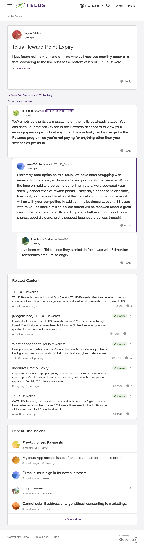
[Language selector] (91, 6)
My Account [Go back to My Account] (15, 16)
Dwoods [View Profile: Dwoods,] (46, 508)
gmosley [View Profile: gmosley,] (47, 493)
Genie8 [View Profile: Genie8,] (46, 478)
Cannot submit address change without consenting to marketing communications (73, 503)
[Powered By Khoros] (128, 539)
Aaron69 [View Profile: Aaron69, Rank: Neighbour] (17, 414)
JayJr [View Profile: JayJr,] (45, 447)
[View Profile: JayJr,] (16, 444)
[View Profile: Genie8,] (16, 475)
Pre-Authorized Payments (42, 442)
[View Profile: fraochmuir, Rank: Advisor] (25, 241)
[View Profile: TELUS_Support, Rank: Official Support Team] (16, 113)
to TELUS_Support (62, 164)
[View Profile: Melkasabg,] (16, 460)
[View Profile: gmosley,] (16, 490)
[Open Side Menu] (9, 6)
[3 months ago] (30, 448)
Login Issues (32, 488)
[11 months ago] (27, 306)
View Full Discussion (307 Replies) (29, 95)
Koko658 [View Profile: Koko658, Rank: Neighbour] (31, 164)
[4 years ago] (25, 334)
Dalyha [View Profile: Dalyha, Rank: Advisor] (27, 33)
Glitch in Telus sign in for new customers (54, 473)
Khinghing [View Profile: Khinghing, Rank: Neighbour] (18, 385)
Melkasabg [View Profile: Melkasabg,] (48, 462)
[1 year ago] (37, 358)
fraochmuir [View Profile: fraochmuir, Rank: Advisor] (37, 239)
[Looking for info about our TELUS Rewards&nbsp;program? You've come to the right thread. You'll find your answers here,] (61, 325)
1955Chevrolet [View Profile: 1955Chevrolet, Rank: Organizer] (21, 358)
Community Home (18, 536)
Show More (21, 68)
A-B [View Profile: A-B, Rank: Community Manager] (14, 305)
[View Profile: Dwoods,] (16, 506)
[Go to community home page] (31, 6)
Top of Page (41, 536)
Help (56, 536)
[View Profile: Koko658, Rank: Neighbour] (21, 166)
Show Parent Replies (19, 101)
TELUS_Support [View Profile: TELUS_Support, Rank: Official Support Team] (31, 110)
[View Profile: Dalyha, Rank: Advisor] (17, 35)
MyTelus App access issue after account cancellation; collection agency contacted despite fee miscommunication (73, 458)
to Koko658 (61, 239)
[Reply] (126, 81)
